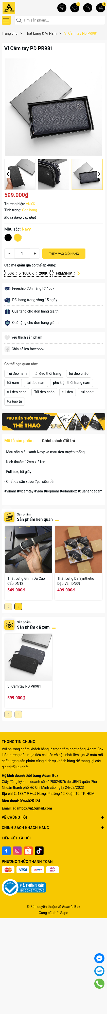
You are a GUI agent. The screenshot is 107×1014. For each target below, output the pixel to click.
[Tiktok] (39, 850)
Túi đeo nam (17, 373)
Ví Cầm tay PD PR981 (24, 686)
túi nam (13, 383)
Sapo (64, 913)
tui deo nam (36, 383)
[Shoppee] (28, 850)
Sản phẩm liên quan (35, 519)
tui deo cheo (16, 392)
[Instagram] (17, 850)
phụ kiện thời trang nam (71, 383)
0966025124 (30, 801)
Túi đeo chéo (44, 392)
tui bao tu (88, 392)
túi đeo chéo (78, 373)
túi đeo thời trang (47, 373)
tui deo (67, 392)
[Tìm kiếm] (19, 20)
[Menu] (6, 20)
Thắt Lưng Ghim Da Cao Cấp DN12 (26, 581)
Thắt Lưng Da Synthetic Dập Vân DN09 (75, 581)
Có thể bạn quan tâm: (21, 364)
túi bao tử (14, 401)
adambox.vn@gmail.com (32, 808)
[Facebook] (6, 850)
